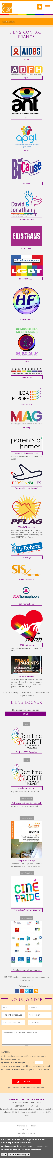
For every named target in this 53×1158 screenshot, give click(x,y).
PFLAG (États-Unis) (26, 527)
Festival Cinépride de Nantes (27, 910)
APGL (26, 150)
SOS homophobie (26, 603)
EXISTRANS (26, 248)
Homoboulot (26, 377)
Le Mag (26, 427)
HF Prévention (26, 319)
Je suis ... (26, 1129)
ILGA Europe (26, 404)
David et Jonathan (26, 219)
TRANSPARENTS (26, 676)
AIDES (26, 59)
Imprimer (36, 991)
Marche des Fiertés (27, 788)
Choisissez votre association (25, 710)
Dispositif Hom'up (26, 860)
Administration (26, 1137)
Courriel (31, 991)
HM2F (26, 361)
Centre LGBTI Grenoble (26, 752)
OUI (4, 1155)
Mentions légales (26, 1133)
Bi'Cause (27, 183)
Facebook (17, 991)
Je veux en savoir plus (19, 1155)
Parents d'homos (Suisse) (26, 453)
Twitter (26, 991)
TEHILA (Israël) (27, 645)
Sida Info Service (26, 579)
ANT (27, 117)
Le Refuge (26, 557)
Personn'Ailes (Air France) (26, 488)
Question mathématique (14, 1062)
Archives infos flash (26, 1126)
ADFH (26, 78)
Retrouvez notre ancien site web (27, 803)
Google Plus (22, 991)
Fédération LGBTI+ (26, 278)
